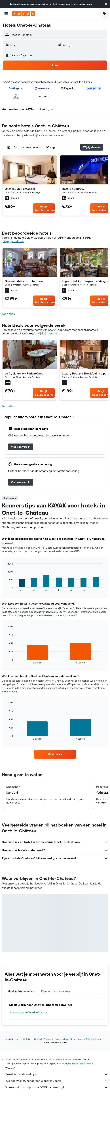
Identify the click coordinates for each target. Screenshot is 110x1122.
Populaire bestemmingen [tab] (56, 991)
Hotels (26, 1039)
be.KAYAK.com (12, 1039)
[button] (106, 4)
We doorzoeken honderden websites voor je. (56, 1081)
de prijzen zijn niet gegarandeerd (78, 1063)
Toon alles (8, 314)
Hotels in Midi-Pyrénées (89, 1039)
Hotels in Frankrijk (63, 1039)
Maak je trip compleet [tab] (21, 991)
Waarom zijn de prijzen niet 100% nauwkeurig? (56, 1087)
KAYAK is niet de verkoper (56, 1074)
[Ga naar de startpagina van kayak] (23, 13)
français (87, 4)
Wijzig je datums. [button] (13, 241)
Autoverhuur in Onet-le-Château (28, 1012)
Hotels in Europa (42, 1039)
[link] (44, 208)
